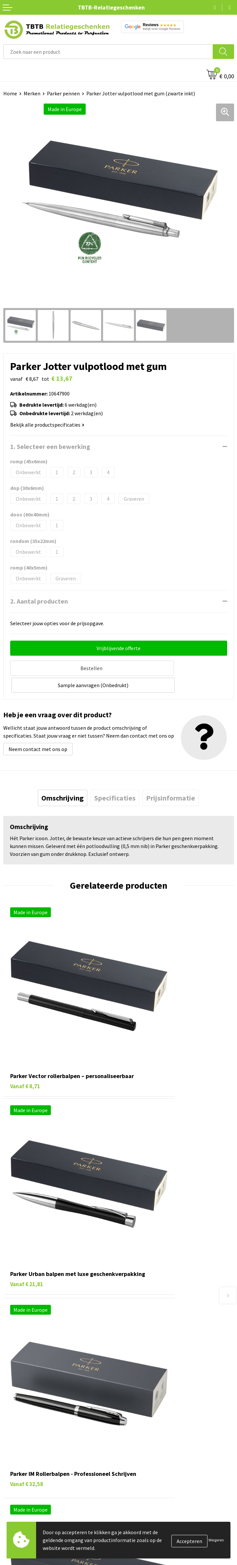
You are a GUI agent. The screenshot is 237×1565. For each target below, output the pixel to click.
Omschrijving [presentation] (62, 779)
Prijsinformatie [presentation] (170, 779)
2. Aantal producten (39, 601)
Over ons (131, 1385)
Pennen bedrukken (24, 1385)
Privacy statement (142, 1425)
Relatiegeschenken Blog (149, 1405)
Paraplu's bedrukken (26, 1444)
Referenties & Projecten (149, 1415)
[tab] (62, 779)
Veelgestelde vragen (144, 1282)
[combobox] (108, 51)
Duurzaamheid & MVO (146, 1352)
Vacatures (133, 1395)
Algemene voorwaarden (148, 1444)
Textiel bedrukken (23, 1435)
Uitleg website (138, 1302)
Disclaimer (134, 1435)
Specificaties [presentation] (115, 779)
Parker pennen (63, 93)
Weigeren (216, 1539)
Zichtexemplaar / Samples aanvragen (163, 1342)
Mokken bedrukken (24, 1425)
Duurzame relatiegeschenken (36, 1405)
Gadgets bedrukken (25, 1415)
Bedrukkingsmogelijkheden (152, 1312)
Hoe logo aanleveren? (146, 1332)
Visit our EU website (144, 1455)
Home (10, 93)
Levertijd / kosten (141, 1292)
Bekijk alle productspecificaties (47, 424)
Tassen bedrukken (23, 1395)
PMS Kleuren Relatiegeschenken (158, 1322)
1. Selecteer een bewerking (50, 446)
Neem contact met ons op (38, 730)
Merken (32, 93)
